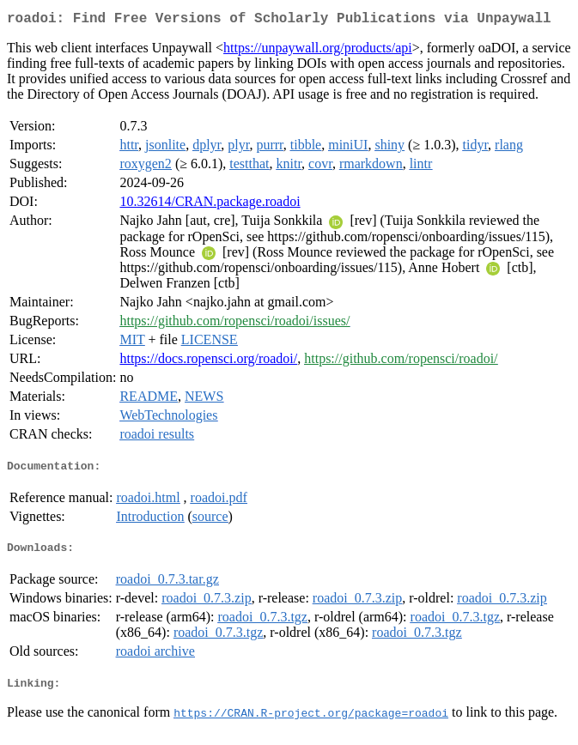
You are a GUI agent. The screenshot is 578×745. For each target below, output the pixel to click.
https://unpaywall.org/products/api (317, 51)
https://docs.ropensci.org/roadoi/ (208, 361)
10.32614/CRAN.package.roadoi (209, 204)
